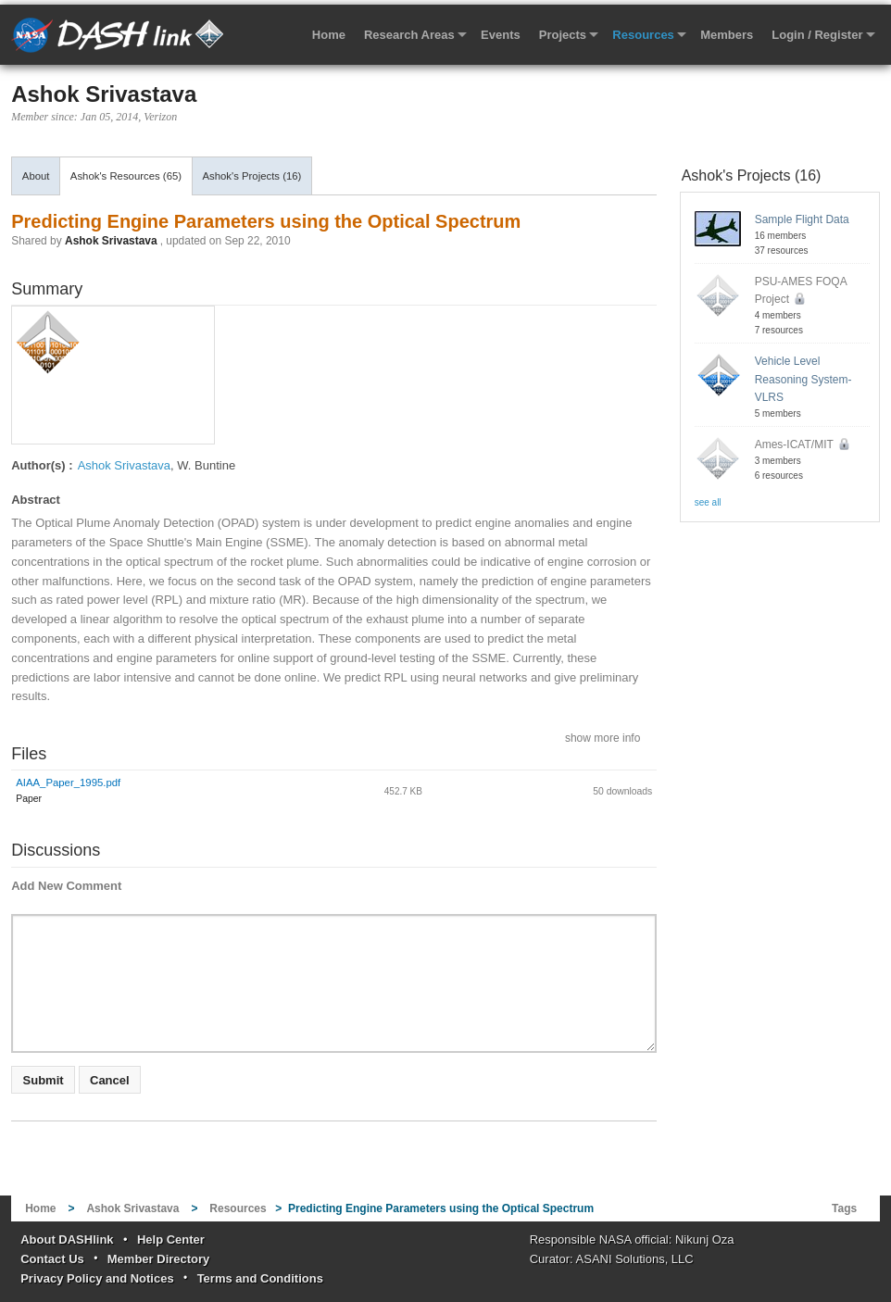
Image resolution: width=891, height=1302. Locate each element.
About (36, 176)
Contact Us (52, 1259)
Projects (562, 35)
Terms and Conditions (260, 1278)
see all (708, 502)
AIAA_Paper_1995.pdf (68, 782)
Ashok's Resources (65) (126, 176)
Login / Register (817, 35)
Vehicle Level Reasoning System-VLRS (803, 379)
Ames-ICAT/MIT (801, 444)
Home (328, 35)
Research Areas (409, 35)
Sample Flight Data (802, 219)
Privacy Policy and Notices (96, 1278)
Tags (844, 1208)
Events (501, 35)
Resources (642, 35)
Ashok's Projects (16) (251, 176)
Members (726, 35)
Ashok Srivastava (103, 93)
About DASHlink (66, 1239)
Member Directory (158, 1259)
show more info (602, 737)
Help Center (171, 1239)
